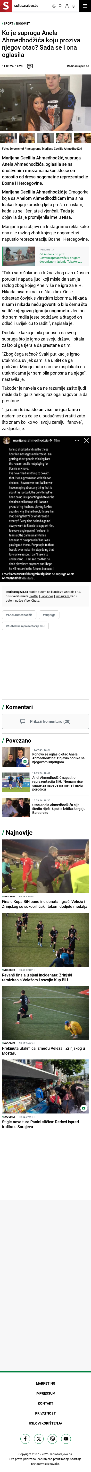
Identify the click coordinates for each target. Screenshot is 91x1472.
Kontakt (45, 1403)
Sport (8, 23)
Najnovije (19, 832)
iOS (79, 592)
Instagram (62, 596)
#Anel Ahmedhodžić (19, 615)
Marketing (45, 1383)
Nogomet (23, 23)
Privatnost (45, 1413)
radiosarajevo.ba (61, 1454)
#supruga (49, 615)
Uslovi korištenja (45, 1423)
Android (69, 592)
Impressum (45, 1393)
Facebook (47, 596)
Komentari (19, 707)
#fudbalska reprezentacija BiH (25, 626)
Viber (27, 600)
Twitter (33, 596)
